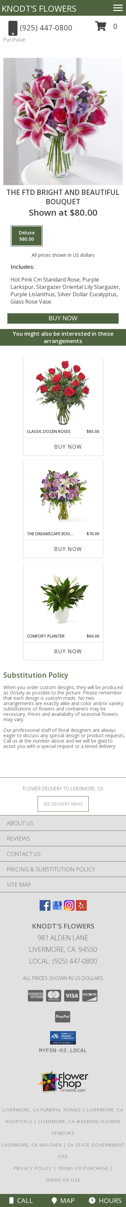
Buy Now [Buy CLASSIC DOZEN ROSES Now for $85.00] (68, 446)
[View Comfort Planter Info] (63, 598)
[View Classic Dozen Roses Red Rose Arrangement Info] (63, 393)
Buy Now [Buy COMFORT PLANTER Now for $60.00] (68, 651)
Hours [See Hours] (105, 1200)
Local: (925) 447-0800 (63, 961)
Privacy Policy (32, 1168)
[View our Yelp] (81, 908)
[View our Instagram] (69, 908)
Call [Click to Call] (21, 1200)
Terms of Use (63, 1180)
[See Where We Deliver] (63, 803)
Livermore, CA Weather (31, 1145)
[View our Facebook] (45, 908)
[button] (106, 28)
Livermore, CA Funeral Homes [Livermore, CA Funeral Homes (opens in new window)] (42, 1110)
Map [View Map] (63, 1200)
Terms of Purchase (83, 1168)
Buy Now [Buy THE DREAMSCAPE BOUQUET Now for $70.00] (68, 549)
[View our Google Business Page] (57, 908)
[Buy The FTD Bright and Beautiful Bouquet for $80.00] (62, 318)
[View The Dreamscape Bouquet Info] (63, 496)
